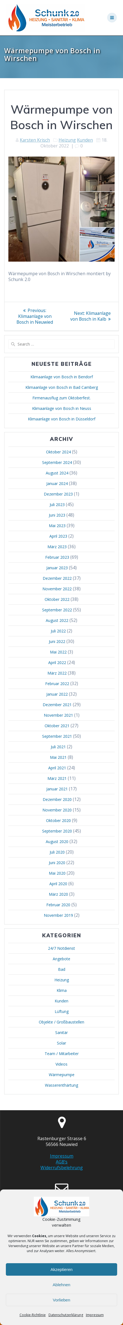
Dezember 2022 (57, 578)
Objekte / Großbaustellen (61, 1022)
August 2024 (57, 473)
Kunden (85, 140)
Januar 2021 (57, 789)
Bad (61, 969)
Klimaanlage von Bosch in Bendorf (61, 376)
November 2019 (58, 915)
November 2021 (58, 715)
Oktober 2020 (58, 820)
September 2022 (57, 609)
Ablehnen (61, 1284)
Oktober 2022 (57, 599)
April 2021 (57, 767)
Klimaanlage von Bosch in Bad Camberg (61, 387)
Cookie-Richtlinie (33, 1315)
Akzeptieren (61, 1269)
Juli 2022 (58, 631)
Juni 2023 (57, 515)
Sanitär (61, 1032)
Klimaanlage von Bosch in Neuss (61, 408)
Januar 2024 (57, 483)
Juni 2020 (57, 862)
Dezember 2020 (57, 799)
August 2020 (57, 841)
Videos (61, 1064)
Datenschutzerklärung (66, 1315)
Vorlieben (61, 1300)
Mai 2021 (58, 757)
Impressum (95, 1315)
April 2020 (58, 883)
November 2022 (57, 588)
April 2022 (57, 662)
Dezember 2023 (58, 494)
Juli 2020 (57, 852)
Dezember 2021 (57, 704)
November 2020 (57, 810)
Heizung (67, 140)
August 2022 (57, 620)
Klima (62, 990)
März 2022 (57, 673)
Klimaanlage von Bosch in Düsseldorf (61, 419)
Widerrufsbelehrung (61, 1168)
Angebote (61, 958)
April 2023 (58, 536)
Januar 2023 (57, 567)
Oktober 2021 (57, 725)
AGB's (61, 1162)
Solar (61, 1043)
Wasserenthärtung (61, 1085)
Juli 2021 (58, 746)
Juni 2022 (57, 641)
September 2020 (57, 831)
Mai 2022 (58, 652)
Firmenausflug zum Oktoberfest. (61, 397)
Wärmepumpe (61, 1074)
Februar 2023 (57, 557)
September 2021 (57, 736)
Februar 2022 (57, 683)
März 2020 (58, 894)
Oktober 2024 (58, 452)
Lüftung (62, 1011)
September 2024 (57, 462)
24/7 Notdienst (61, 948)
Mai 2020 (57, 873)
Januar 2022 (57, 694)
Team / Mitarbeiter (62, 1053)
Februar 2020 (58, 904)
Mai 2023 (57, 525)
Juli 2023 (57, 504)
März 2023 (57, 546)
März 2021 (57, 778)
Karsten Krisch (35, 140)
